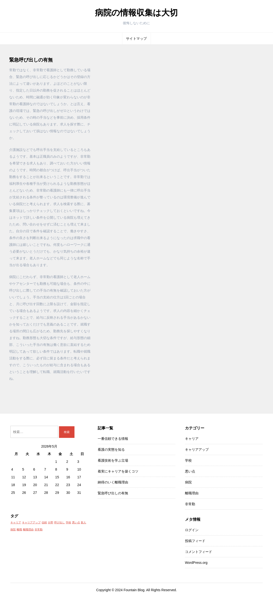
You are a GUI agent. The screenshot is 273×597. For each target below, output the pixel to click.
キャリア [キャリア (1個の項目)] (15, 522)
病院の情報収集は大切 (136, 12)
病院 (188, 482)
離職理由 (192, 493)
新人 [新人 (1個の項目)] (83, 522)
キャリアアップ (197, 449)
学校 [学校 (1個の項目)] (68, 522)
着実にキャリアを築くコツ (118, 471)
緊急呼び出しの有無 (113, 493)
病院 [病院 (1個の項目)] (13, 529)
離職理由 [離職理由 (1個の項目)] (28, 529)
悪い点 (190, 471)
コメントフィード (198, 552)
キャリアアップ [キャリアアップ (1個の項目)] (31, 522)
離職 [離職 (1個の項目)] (19, 529)
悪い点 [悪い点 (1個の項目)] (76, 522)
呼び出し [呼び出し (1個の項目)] (59, 522)
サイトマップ (136, 38)
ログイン (192, 530)
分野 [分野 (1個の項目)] (50, 522)
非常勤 (190, 504)
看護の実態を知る (111, 449)
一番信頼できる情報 (113, 439)
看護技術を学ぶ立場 (113, 460)
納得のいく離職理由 (113, 482)
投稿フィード (195, 541)
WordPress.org (196, 563)
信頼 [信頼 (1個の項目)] (44, 522)
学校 (188, 460)
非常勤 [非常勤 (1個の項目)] (39, 529)
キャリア (192, 439)
